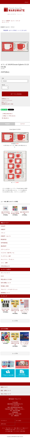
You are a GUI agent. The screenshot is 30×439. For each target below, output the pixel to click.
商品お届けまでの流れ (6, 279)
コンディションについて (7, 100)
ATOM (24, 431)
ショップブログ (16, 431)
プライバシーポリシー (20, 429)
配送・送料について (18, 428)
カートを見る (18, 420)
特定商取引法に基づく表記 (7, 104)
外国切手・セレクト (10, 20)
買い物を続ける (4, 118)
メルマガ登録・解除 (8, 431)
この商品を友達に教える (6, 113)
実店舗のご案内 (5, 286)
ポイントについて (5, 272)
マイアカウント (4, 420)
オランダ (18, 20)
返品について (4, 102)
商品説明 (7, 123)
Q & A (2, 276)
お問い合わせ (3, 423)
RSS (21, 431)
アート (7, 22)
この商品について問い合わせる (7, 115)
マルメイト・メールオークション (9, 289)
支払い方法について (9, 428)
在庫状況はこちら (5, 98)
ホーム (3, 20)
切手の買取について (6, 282)
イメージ (22, 123)
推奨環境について (5, 292)
